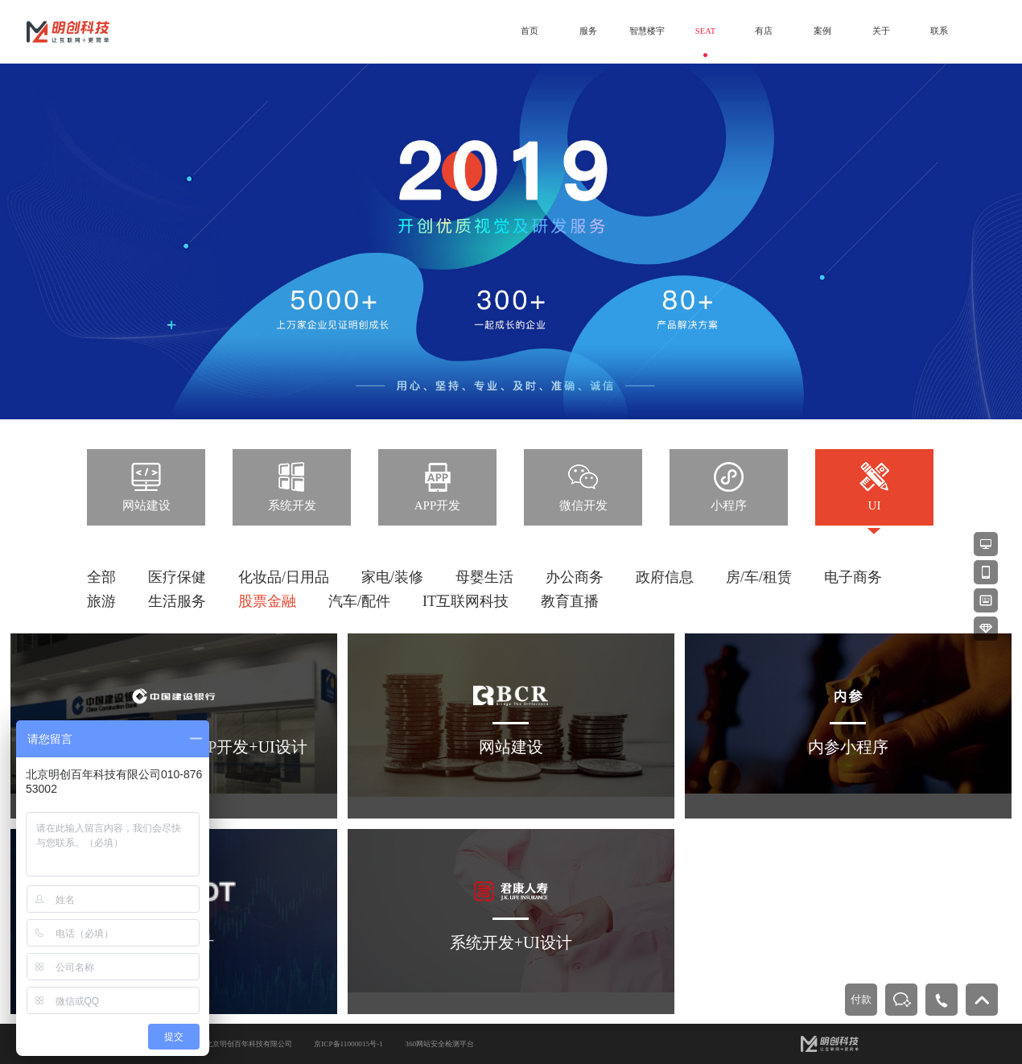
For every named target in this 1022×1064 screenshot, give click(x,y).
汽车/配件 (359, 601)
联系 (939, 31)
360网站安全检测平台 (439, 1044)
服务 (588, 31)
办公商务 (575, 577)
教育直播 (570, 601)
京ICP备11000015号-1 (348, 1044)
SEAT (705, 31)
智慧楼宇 (647, 31)
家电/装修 (392, 577)
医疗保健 (177, 577)
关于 (881, 31)
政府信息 (665, 577)
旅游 (101, 601)
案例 (822, 31)
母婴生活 (484, 577)
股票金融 (267, 601)
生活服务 (177, 601)
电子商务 (853, 577)
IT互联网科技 (465, 601)
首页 (529, 31)
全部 (101, 577)
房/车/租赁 (759, 577)
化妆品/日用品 (283, 577)
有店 (764, 31)
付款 (861, 999)
